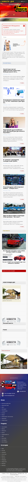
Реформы (4, 459)
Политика (4, 454)
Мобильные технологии (7, 416)
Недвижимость (5, 434)
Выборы (3, 465)
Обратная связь (13, 473)
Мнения (3, 463)
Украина (4, 452)
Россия (3, 450)
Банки (3, 432)
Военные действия (6, 403)
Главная (3, 473)
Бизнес (3, 428)
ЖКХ (3, 436)
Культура (4, 438)
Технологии (4, 411)
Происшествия (5, 405)
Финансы (4, 430)
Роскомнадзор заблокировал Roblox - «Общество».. (13, 187)
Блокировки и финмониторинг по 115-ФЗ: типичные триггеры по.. (14, 101)
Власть (3, 456)
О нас (7, 473)
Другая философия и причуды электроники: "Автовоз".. (13, 216)
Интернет (4, 409)
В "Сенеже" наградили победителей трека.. (11, 160)
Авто (3, 407)
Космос (3, 412)
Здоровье (4, 418)
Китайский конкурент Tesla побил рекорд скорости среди (14, 251)
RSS (26, 473)
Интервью (4, 440)
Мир (3, 448)
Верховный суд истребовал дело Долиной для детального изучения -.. (14, 131)
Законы (3, 458)
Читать (22, 113)
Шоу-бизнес (4, 442)
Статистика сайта (14, 474)
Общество (4, 461)
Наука (3, 414)
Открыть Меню (14, 19)
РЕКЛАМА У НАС (21, 473)
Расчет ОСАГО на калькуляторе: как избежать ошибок (14, 262)
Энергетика (4, 420)
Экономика (4, 427)
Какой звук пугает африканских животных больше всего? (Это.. (11, 70)
